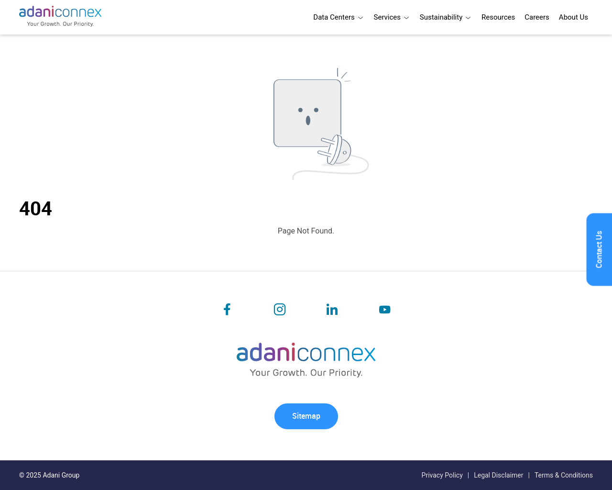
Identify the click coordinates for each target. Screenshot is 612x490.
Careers (537, 17)
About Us (573, 17)
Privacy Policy (442, 475)
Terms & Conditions (564, 475)
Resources (498, 17)
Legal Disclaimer (498, 475)
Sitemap (306, 416)
